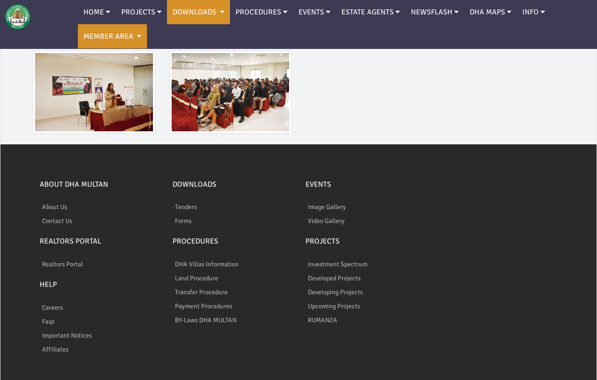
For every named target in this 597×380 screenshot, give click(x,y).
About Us (54, 207)
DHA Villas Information (207, 264)
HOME (96, 12)
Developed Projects (334, 278)
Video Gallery (326, 221)
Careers (52, 308)
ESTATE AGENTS (370, 12)
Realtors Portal (62, 264)
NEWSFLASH (434, 12)
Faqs (48, 322)
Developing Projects (335, 292)
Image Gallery (327, 207)
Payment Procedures (203, 306)
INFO (533, 12)
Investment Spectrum (338, 264)
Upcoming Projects (334, 306)
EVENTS (314, 12)
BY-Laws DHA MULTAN (205, 320)
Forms (183, 221)
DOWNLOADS (198, 12)
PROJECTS (141, 12)
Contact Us (57, 221)
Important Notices (67, 335)
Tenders (186, 207)
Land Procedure (196, 278)
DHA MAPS (490, 12)
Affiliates (55, 349)
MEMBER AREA (112, 36)
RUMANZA (322, 320)
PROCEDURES (261, 12)
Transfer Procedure (201, 292)
